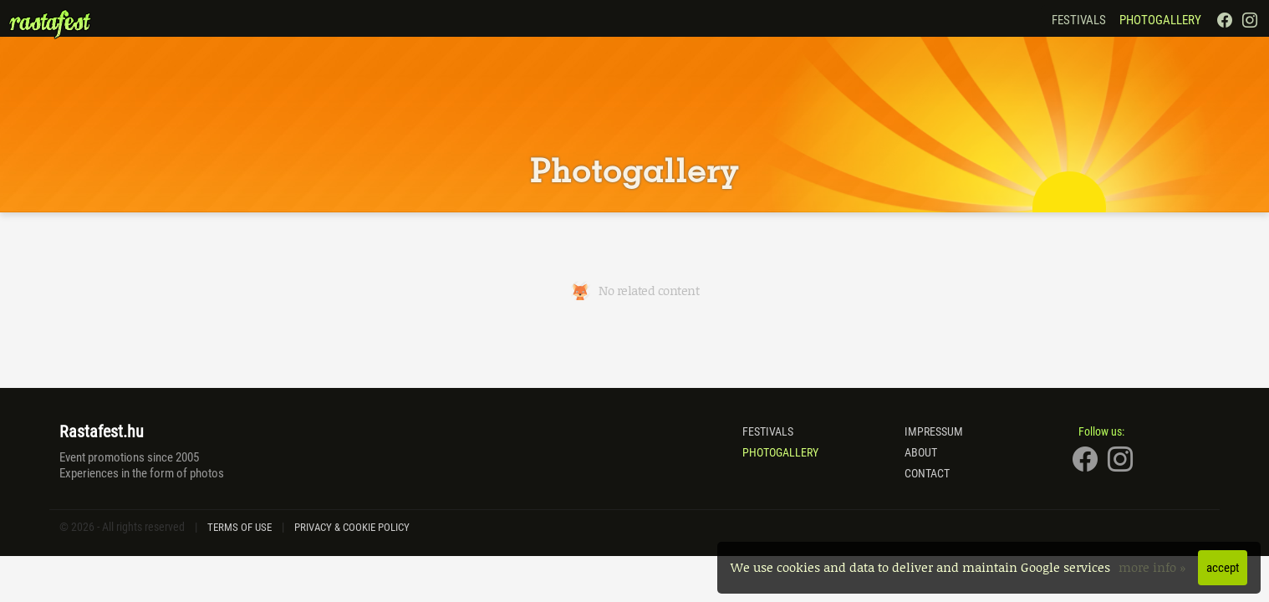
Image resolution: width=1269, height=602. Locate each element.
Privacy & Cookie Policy (352, 527)
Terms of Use (239, 527)
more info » (1154, 567)
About (921, 452)
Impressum (934, 431)
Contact (927, 473)
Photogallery (1160, 20)
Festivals (1079, 20)
